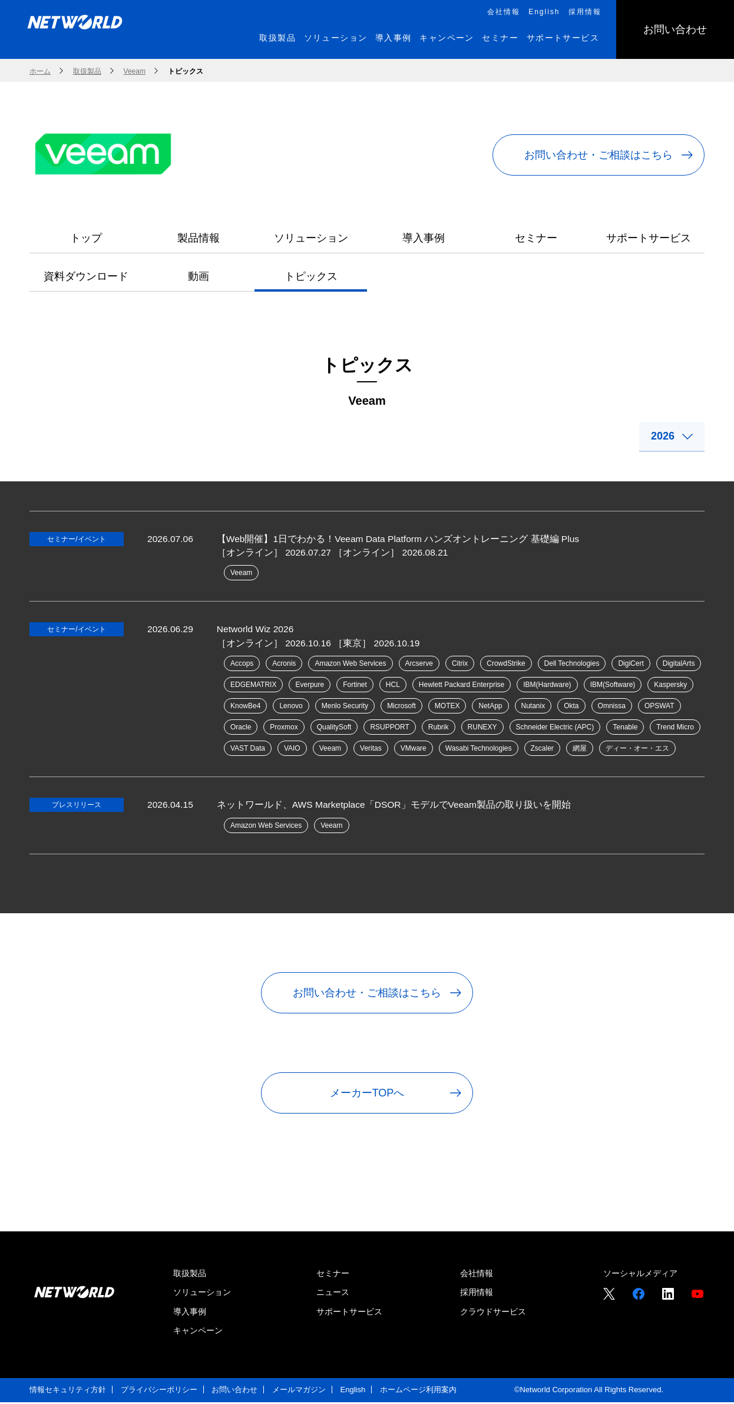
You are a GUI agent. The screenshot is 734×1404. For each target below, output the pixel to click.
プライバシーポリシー (159, 1391)
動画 (198, 276)
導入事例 (423, 238)
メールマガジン (299, 1391)
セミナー (536, 238)
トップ (86, 238)
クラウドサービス (493, 1312)
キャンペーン (198, 1332)
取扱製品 (189, 1275)
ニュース (332, 1294)
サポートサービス (648, 238)
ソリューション (311, 238)
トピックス (311, 276)
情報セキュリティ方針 (67, 1391)
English (353, 1391)
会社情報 (476, 1275)
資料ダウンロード (86, 276)
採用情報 (476, 1294)
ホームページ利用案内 (418, 1391)
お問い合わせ (234, 1391)
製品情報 (198, 238)
